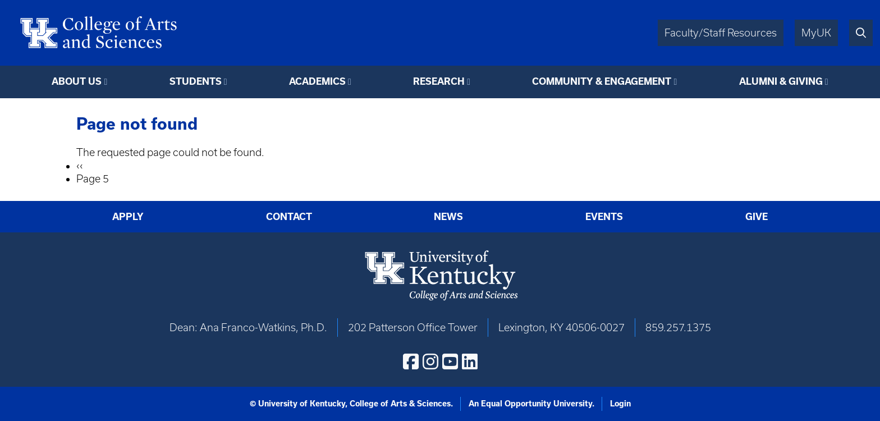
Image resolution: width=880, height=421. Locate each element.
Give (756, 216)
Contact (289, 216)
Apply (128, 216)
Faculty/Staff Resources (720, 33)
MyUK (816, 33)
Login (620, 403)
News (448, 216)
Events (604, 216)
